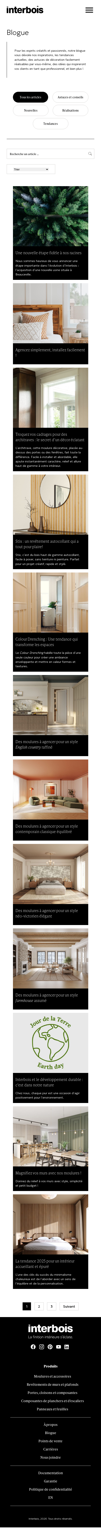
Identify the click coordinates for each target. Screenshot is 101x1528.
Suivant (69, 1307)
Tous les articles (30, 97)
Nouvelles (30, 111)
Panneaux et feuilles (52, 1409)
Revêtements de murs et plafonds (52, 1385)
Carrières (50, 1449)
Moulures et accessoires (52, 1376)
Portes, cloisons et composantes (52, 1393)
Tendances (50, 124)
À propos (51, 1425)
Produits (51, 1366)
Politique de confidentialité (50, 1489)
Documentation (50, 1473)
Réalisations (70, 111)
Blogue (50, 1433)
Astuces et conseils (70, 97)
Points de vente (50, 1441)
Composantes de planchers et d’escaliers (52, 1401)
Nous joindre (50, 1458)
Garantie (50, 1481)
